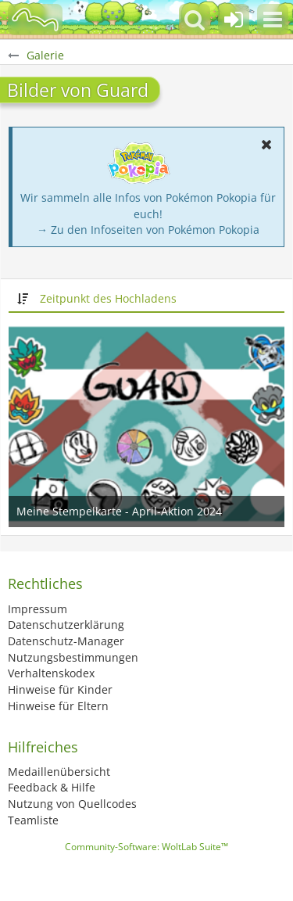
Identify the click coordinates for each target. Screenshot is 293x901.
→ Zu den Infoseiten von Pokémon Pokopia (148, 229)
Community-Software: (146, 846)
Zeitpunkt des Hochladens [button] (108, 298)
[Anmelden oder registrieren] (233, 19)
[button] (272, 19)
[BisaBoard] (35, 19)
